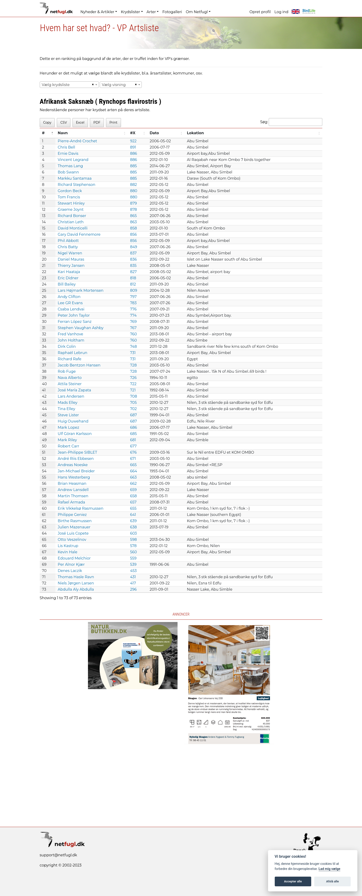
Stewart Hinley (71, 203)
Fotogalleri (172, 12)
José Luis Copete (73, 533)
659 (133, 490)
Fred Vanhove (70, 334)
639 (133, 521)
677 (133, 446)
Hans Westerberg (74, 477)
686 (133, 427)
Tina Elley (66, 409)
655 (133, 508)
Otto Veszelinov (72, 539)
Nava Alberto (69, 377)
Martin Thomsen (73, 496)
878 (133, 209)
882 (133, 184)
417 (133, 583)
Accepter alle (293, 881)
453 (133, 571)
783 (133, 303)
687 (133, 415)
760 (133, 334)
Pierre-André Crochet (77, 141)
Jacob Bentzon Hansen (79, 365)
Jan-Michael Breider (76, 471)
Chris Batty (68, 247)
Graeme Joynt (71, 209)
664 (133, 471)
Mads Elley (67, 402)
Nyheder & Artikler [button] (97, 12)
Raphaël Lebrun (72, 353)
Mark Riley (67, 440)
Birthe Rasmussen (75, 521)
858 (133, 228)
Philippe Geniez (72, 514)
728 (133, 365)
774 (133, 315)
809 (133, 290)
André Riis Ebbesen (76, 458)
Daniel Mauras (71, 259)
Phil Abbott (68, 240)
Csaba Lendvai (71, 309)
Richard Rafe (69, 359)
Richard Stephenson (76, 184)
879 (133, 203)
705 (133, 402)
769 (133, 321)
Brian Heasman (72, 483)
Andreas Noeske (73, 465)
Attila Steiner (69, 384)
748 (133, 346)
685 (133, 434)
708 (133, 396)
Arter (151, 12)
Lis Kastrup (68, 546)
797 (133, 297)
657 (133, 502)
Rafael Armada (71, 502)
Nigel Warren (70, 253)
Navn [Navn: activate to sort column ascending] (63, 133)
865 (133, 216)
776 (133, 309)
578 (133, 546)
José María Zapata (74, 390)
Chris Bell (66, 147)
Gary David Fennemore (79, 234)
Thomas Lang (70, 166)
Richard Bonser (72, 216)
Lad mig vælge (329, 869)
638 (133, 527)
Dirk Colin (67, 346)
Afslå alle (332, 881)
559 (133, 558)
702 (133, 409)
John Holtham (71, 340)
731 (133, 353)
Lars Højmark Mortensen (80, 290)
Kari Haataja (69, 272)
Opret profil (260, 12)
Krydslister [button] (130, 12)
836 (133, 259)
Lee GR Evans (70, 303)
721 (133, 390)
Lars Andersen (71, 396)
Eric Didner (68, 278)
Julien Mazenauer (74, 527)
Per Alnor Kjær (71, 564)
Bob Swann (68, 172)
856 (133, 234)
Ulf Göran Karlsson (75, 434)
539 (133, 564)
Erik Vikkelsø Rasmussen (80, 508)
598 (133, 539)
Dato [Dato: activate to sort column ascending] (154, 133)
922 (133, 141)
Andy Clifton (69, 297)
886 (133, 153)
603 (133, 533)
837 (133, 253)
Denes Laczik (70, 571)
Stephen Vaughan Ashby (80, 328)
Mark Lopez (68, 427)
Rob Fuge (67, 371)
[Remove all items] (92, 85)
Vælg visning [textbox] (114, 85)
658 (133, 496)
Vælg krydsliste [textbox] (56, 85)
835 (133, 265)
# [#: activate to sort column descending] (43, 133)
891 (133, 147)
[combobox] (69, 84)
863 (133, 222)
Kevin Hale (67, 552)
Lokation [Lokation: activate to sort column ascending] (195, 133)
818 (133, 278)
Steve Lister (68, 415)
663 (133, 477)
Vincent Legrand (73, 160)
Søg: (291, 122)
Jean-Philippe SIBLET (77, 452)
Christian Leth (71, 222)
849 (133, 247)
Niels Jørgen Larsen (76, 583)
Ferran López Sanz (74, 321)
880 (133, 191)
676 (133, 452)
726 (133, 377)
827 (133, 272)
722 (133, 384)
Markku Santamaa (75, 178)
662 (133, 483)
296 (133, 589)
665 (133, 465)
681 (133, 440)
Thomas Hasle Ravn (76, 577)
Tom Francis (69, 197)
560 (133, 552)
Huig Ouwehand (73, 421)
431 (133, 577)
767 (133, 328)
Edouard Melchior (74, 558)
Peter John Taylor (74, 315)
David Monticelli (72, 228)
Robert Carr (68, 446)
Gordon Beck (70, 191)
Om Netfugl (197, 12)
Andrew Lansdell (73, 490)
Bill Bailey (67, 284)
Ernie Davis (68, 153)
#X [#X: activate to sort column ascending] (132, 133)
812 (133, 284)
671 (133, 458)
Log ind (281, 12)
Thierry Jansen (71, 265)
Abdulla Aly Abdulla (76, 589)
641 (133, 514)
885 (133, 166)
